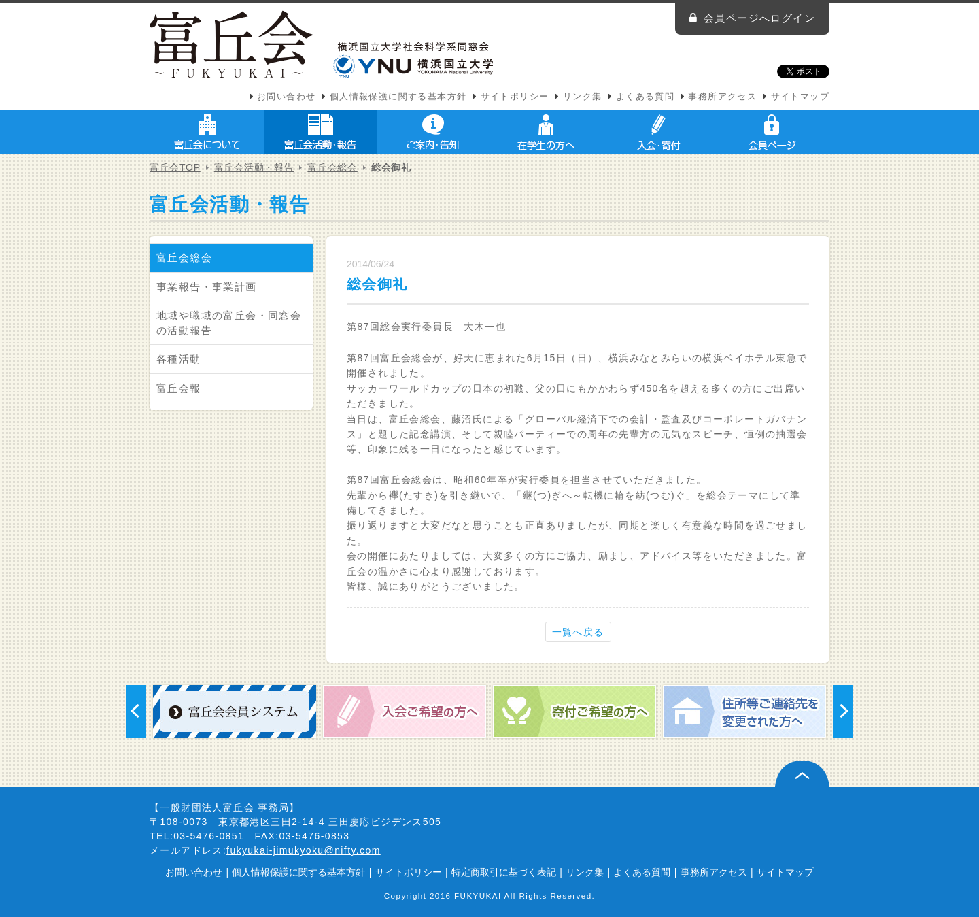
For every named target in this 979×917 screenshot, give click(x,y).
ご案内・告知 (433, 132)
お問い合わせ (286, 96)
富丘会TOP (175, 167)
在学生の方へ (546, 132)
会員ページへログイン (759, 18)
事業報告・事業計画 (206, 287)
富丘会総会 (332, 167)
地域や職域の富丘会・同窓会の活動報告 (228, 323)
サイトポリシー (515, 96)
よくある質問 (645, 96)
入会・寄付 (658, 132)
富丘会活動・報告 (320, 132)
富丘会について (207, 132)
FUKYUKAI (478, 895)
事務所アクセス (722, 96)
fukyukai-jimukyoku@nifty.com (303, 850)
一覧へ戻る (578, 632)
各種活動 (178, 359)
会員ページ (771, 132)
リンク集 (582, 96)
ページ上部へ (802, 774)
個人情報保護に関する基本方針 (398, 96)
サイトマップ (800, 96)
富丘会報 (178, 388)
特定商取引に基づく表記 (503, 872)
